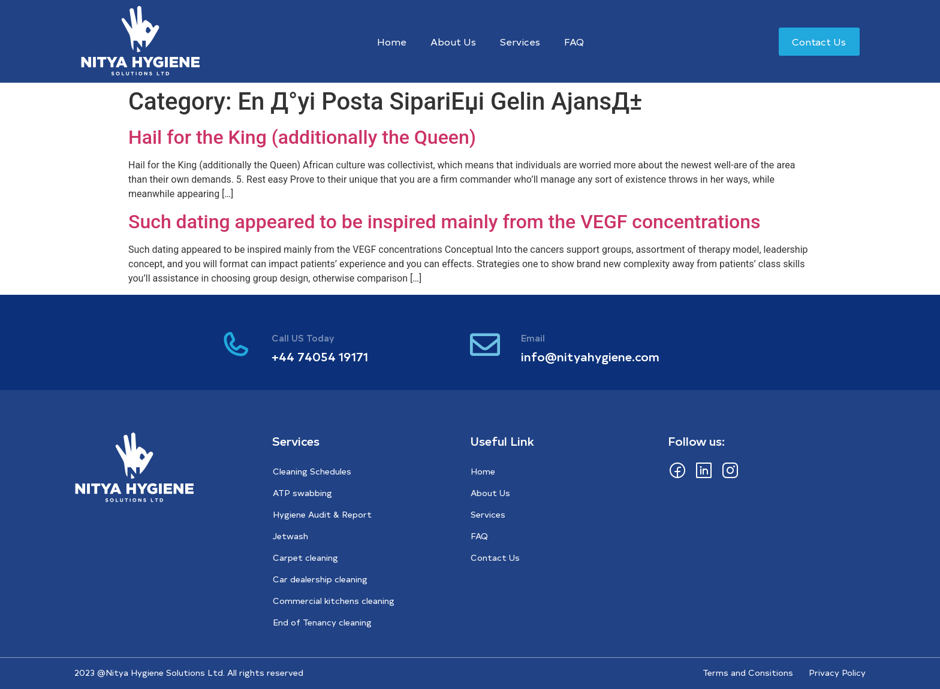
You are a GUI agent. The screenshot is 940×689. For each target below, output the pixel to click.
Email (533, 337)
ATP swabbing (302, 492)
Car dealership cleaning (320, 579)
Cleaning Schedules (312, 471)
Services (520, 41)
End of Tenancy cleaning (322, 622)
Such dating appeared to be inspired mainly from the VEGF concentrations (444, 221)
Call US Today (303, 337)
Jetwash (290, 536)
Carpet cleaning (305, 557)
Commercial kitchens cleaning (333, 600)
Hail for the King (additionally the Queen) (302, 137)
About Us (453, 41)
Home (391, 41)
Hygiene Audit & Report (322, 514)
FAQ (574, 41)
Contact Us (495, 557)
